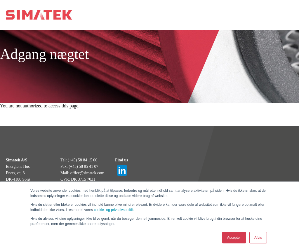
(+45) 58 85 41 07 (83, 166)
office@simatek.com (87, 173)
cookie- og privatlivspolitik (113, 210)
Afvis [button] (258, 238)
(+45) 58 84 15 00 (82, 160)
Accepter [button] (234, 238)
